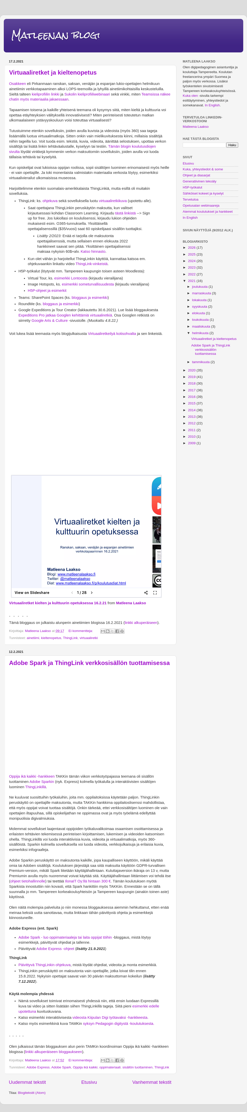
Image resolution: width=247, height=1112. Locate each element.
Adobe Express (38, 1067)
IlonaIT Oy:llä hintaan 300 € (88, 881)
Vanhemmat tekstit (151, 1082)
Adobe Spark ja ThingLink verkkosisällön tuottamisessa (89, 662)
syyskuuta (200, 306)
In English (212, 105)
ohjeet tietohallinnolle (27, 881)
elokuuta (199, 313)
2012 (192, 423)
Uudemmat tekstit (27, 1082)
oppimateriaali (109, 1067)
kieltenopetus (51, 638)
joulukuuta (200, 287)
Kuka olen (190, 96)
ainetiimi (33, 638)
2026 (192, 247)
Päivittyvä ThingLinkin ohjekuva (44, 965)
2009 (192, 443)
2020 (192, 370)
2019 (192, 377)
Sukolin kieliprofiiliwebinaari (87, 94)
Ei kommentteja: (81, 631)
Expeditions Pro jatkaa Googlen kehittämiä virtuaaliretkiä (65, 315)
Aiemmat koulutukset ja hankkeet (208, 211)
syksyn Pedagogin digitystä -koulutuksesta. (118, 1024)
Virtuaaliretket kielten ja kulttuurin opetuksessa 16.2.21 (58, 603)
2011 (192, 430)
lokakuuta (200, 300)
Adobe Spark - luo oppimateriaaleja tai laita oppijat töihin (65, 937)
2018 (192, 383)
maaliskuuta (201, 326)
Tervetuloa (190, 199)
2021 (192, 281)
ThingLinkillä (35, 787)
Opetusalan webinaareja (201, 205)
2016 (192, 397)
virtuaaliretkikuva (113, 201)
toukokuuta (201, 320)
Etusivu (89, 1082)
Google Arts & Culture (49, 321)
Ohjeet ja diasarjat (196, 175)
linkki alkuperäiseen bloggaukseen (53, 1052)
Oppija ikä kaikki (85, 1067)
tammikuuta (201, 362)
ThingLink (70, 638)
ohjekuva (50, 201)
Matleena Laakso (131, 603)
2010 (192, 436)
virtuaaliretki (89, 638)
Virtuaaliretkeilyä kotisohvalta (112, 334)
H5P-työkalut (192, 187)
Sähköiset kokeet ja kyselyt (203, 193)
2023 (192, 267)
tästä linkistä (125, 213)
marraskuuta (202, 293)
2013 (192, 417)
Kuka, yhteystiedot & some (203, 169)
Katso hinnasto (93, 251)
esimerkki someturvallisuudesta (88, 284)
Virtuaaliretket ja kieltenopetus (53, 72)
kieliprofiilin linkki (45, 94)
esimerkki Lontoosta (70, 278)
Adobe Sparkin (41, 782)
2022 (192, 274)
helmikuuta (200, 333)
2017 (192, 390)
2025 (192, 254)
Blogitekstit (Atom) (32, 1093)
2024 (192, 261)
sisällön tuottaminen (137, 1067)
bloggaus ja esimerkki (90, 298)
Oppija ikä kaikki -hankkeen (32, 776)
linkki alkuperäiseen (141, 623)
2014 (192, 410)
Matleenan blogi (55, 35)
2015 (192, 403)
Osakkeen (17, 84)
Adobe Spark (61, 1067)
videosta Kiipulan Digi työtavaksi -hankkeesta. (110, 1017)
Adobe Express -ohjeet (55, 949)
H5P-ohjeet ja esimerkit (47, 291)
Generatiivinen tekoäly (200, 181)
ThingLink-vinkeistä (92, 264)
